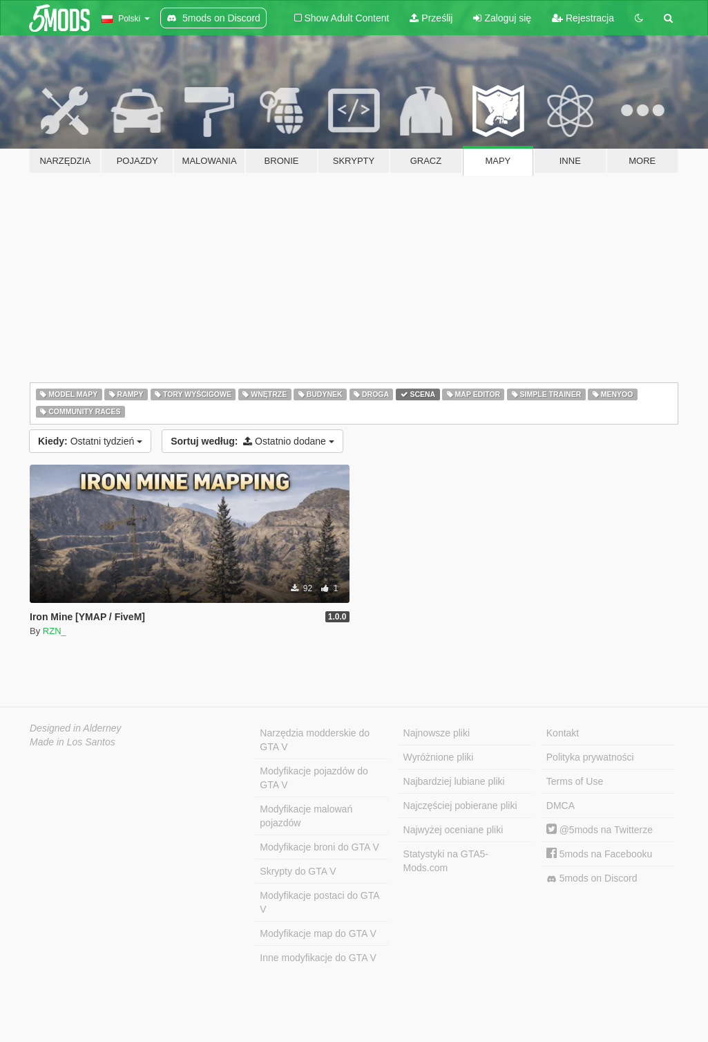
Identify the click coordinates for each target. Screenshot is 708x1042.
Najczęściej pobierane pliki (460, 805)
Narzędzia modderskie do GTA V (315, 739)
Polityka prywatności (590, 757)
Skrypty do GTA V (298, 871)
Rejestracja (583, 18)
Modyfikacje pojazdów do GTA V (313, 777)
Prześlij (431, 18)
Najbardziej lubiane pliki (454, 781)
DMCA (560, 805)
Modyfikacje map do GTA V (318, 933)
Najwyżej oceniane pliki (453, 829)
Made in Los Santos (72, 741)
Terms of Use (574, 781)
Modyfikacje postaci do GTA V (319, 902)
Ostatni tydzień (90, 441)
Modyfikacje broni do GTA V (319, 847)
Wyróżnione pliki (438, 757)
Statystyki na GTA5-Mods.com (445, 860)
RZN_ (54, 631)
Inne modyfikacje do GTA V (318, 957)
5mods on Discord (592, 878)
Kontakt (562, 732)
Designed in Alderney (76, 728)
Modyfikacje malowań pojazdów (306, 815)
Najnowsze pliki (436, 732)
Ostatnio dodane (252, 441)
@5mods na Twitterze (599, 830)
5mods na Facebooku (599, 854)
